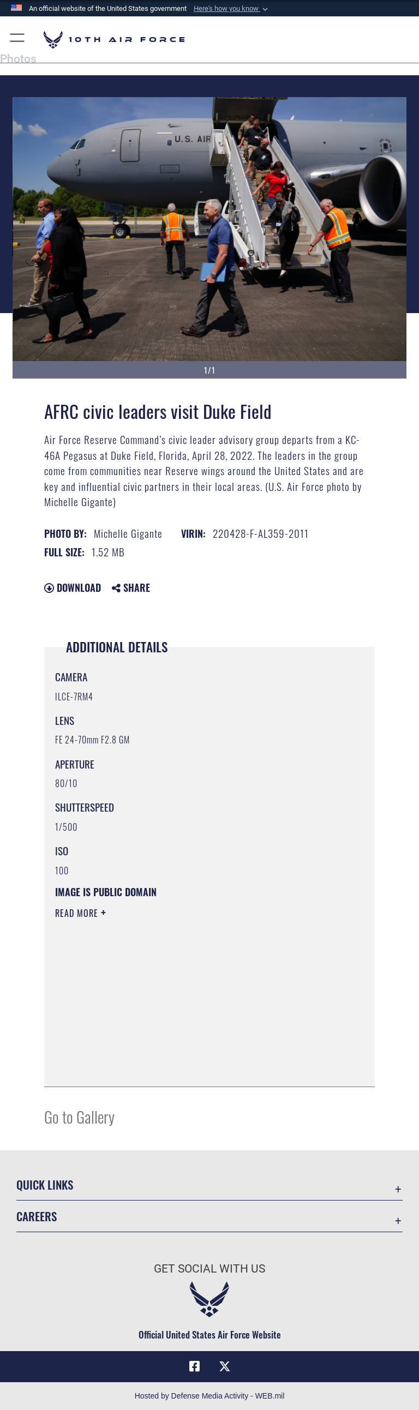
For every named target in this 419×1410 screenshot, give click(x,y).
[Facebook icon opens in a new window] (194, 1366)
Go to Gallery (79, 1116)
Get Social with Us (209, 1268)
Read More (78, 913)
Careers (36, 1216)
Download (72, 587)
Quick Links (44, 1184)
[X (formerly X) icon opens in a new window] (225, 1366)
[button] (232, 8)
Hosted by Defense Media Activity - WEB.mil (210, 1395)
